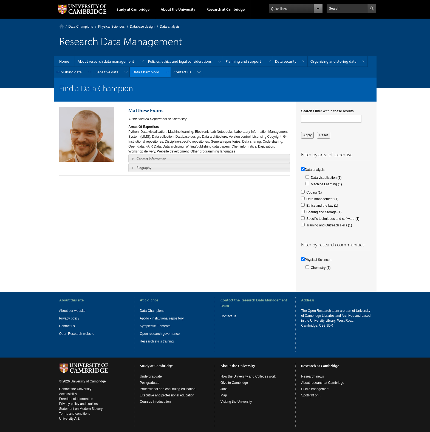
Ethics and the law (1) (322, 206)
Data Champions (81, 26)
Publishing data (69, 72)
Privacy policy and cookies (78, 404)
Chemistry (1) (320, 268)
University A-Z (69, 419)
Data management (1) (322, 199)
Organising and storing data (333, 61)
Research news (312, 376)
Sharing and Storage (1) (323, 212)
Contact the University (75, 389)
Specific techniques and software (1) (332, 219)
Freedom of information (76, 399)
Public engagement (315, 389)
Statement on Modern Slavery (81, 409)
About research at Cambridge (322, 383)
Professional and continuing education (168, 389)
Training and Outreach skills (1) (329, 225)
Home (61, 26)
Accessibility (68, 394)
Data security (285, 61)
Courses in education (155, 402)
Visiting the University (236, 402)
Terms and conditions (74, 414)
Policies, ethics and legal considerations (180, 61)
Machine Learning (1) (326, 184)
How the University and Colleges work (248, 376)
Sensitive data (107, 72)
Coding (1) (314, 192)
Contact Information (151, 158)
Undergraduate (151, 376)
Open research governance (160, 334)
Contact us (182, 72)
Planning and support (243, 61)
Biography (144, 167)
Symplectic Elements (155, 326)
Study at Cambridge (133, 9)
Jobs (223, 389)
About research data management (106, 61)
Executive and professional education (167, 395)
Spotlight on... (311, 395)
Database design (142, 26)
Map (223, 395)
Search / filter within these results (327, 111)
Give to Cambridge (234, 383)
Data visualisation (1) (326, 178)
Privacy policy (69, 318)
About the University (178, 9)
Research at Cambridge (225, 9)
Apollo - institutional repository (162, 318)
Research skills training (157, 341)
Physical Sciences (111, 26)
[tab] (209, 158)
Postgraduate (149, 383)
